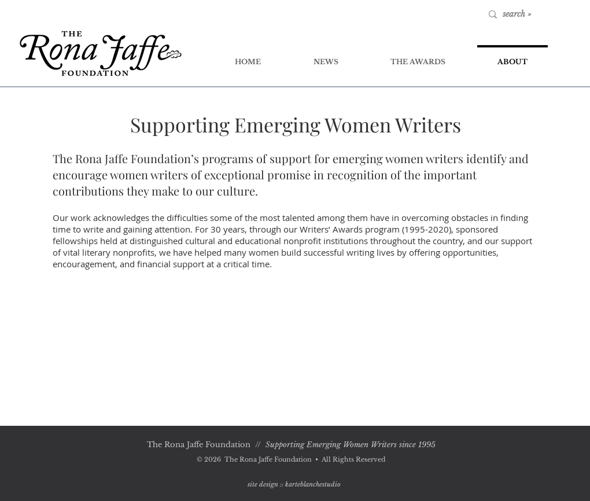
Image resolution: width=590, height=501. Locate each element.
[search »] (540, 14)
